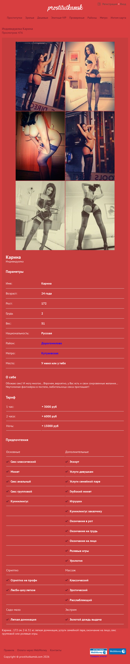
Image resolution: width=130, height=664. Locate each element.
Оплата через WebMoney (32, 650)
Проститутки (14, 17)
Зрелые (29, 17)
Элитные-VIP (58, 17)
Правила (9, 650)
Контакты (55, 650)
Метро (104, 17)
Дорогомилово (51, 343)
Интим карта (118, 17)
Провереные (76, 17)
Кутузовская (49, 353)
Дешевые (42, 17)
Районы (92, 17)
